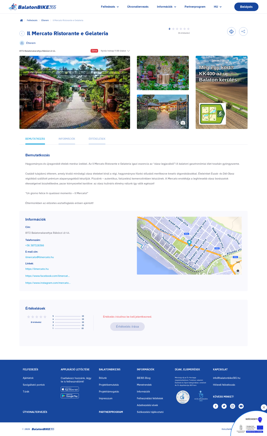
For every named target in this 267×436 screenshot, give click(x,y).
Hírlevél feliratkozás (224, 384)
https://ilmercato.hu (37, 269)
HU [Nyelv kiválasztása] (218, 7)
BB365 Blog (144, 378)
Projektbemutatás (109, 384)
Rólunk (103, 378)
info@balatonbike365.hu (226, 378)
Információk (145, 369)
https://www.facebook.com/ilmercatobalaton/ (48, 276)
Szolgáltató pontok (34, 384)
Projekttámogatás (109, 391)
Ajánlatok (28, 378)
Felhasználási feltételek (150, 398)
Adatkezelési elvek (147, 405)
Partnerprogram (195, 7)
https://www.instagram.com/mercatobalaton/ (48, 283)
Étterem (45, 20)
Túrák (26, 391)
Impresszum (105, 398)
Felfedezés (32, 20)
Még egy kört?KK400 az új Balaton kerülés (218, 74)
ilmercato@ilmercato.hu (39, 257)
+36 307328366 (34, 245)
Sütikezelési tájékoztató (150, 412)
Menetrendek (144, 384)
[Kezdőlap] (21, 20)
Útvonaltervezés (137, 7)
